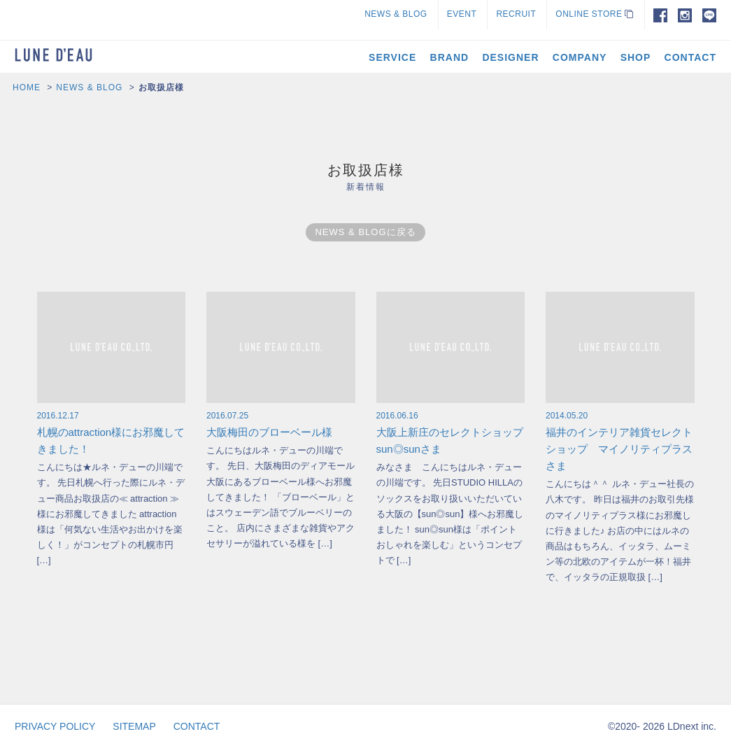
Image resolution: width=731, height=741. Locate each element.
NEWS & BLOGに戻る (365, 232)
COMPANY (580, 57)
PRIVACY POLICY (55, 726)
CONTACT (690, 57)
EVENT (462, 14)
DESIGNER (510, 57)
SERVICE (392, 57)
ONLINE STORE (594, 14)
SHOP (635, 57)
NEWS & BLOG (395, 14)
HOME (27, 87)
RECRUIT (516, 14)
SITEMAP (134, 726)
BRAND (449, 57)
